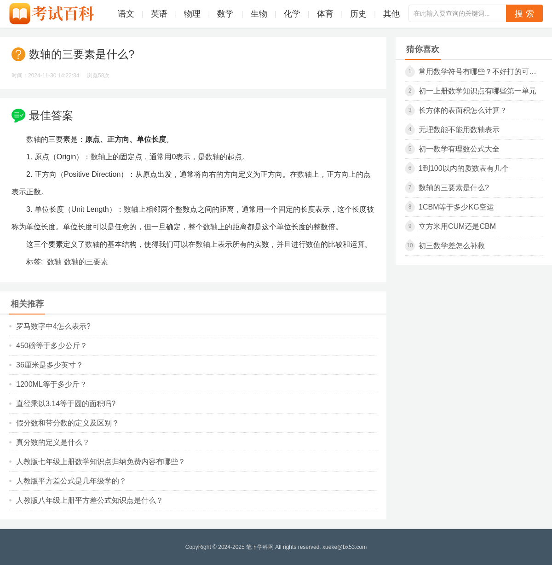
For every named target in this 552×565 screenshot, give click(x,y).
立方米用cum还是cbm (457, 226)
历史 (358, 13)
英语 (159, 13)
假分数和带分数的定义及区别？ (67, 423)
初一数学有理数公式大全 (459, 149)
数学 (225, 13)
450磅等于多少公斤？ (51, 345)
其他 (391, 13)
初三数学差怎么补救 (452, 246)
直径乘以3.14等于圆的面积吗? (65, 404)
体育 (325, 13)
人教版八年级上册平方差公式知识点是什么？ (89, 500)
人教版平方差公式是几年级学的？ (71, 481)
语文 (126, 13)
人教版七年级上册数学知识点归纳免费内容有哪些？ (100, 462)
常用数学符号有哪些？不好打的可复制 (481, 72)
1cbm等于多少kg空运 (456, 207)
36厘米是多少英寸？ (49, 365)
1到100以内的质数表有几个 (464, 168)
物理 (192, 13)
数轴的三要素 (86, 262)
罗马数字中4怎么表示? (53, 326)
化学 (292, 13)
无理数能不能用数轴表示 (459, 130)
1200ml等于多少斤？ (51, 384)
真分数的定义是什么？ (53, 442)
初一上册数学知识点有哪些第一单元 (477, 91)
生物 (259, 13)
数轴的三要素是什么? (454, 188)
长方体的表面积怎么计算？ (463, 110)
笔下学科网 (260, 547)
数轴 (33, 139)
